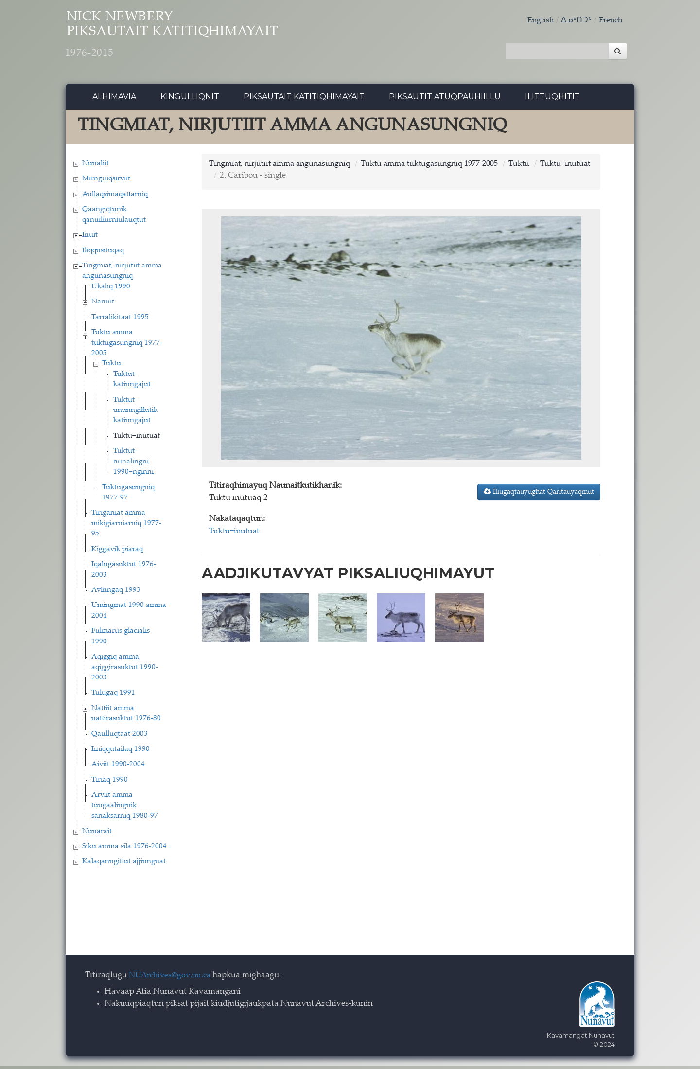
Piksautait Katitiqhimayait (304, 99)
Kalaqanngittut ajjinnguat (124, 864)
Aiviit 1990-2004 (118, 767)
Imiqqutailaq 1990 (120, 751)
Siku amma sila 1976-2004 (124, 849)
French (609, 21)
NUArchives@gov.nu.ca (172, 978)
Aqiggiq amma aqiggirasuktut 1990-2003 (124, 670)
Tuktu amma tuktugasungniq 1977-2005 (126, 346)
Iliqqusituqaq (103, 253)
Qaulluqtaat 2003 (119, 736)
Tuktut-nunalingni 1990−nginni (133, 464)
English (537, 21)
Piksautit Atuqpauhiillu (445, 99)
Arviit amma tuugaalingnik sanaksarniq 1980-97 (124, 808)
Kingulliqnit (189, 99)
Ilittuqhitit (552, 99)
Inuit (90, 238)
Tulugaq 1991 (113, 695)
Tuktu (111, 366)
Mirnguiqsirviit (106, 181)
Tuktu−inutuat (136, 438)
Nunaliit (95, 166)
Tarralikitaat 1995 (120, 319)
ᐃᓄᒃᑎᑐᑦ (574, 21)
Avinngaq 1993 (115, 592)
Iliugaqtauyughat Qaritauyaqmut (539, 494)
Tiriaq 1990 (109, 782)
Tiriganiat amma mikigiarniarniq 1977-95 (126, 526)
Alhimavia (114, 99)
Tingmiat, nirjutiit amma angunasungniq (284, 166)
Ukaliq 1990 (110, 289)
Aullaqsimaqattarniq (115, 196)
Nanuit (102, 304)
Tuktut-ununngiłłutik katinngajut (135, 413)
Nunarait (97, 833)
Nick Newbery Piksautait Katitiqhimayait (197, 39)
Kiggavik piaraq (117, 551)
